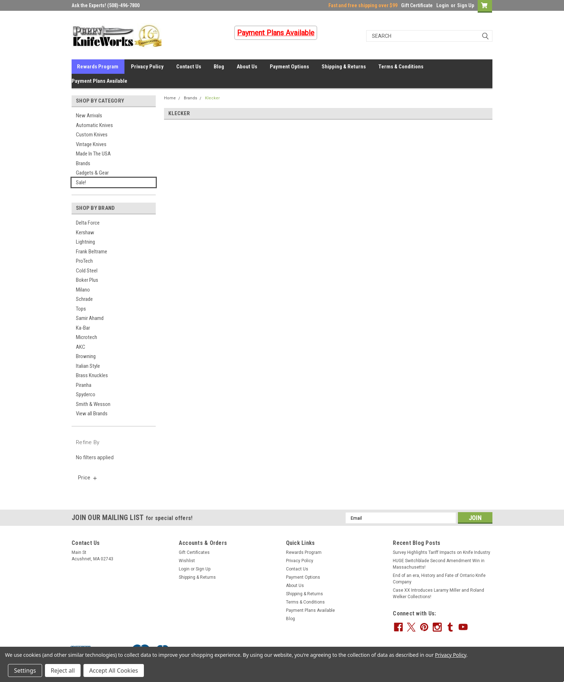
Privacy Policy (147, 66)
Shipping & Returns (344, 66)
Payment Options (289, 66)
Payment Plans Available (99, 81)
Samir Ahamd (90, 318)
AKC (80, 347)
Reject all (63, 670)
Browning (86, 356)
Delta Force (88, 223)
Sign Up (465, 5)
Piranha (83, 385)
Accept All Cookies (113, 670)
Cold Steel (86, 270)
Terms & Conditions (400, 66)
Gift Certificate (417, 5)
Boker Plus (87, 280)
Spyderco (85, 394)
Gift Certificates (194, 552)
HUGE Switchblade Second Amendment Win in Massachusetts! (439, 564)
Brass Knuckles (92, 375)
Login (442, 5)
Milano (83, 289)
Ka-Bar (83, 328)
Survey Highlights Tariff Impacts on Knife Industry (441, 552)
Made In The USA (93, 153)
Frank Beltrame (91, 251)
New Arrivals (89, 115)
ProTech (84, 261)
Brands (83, 163)
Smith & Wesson (93, 404)
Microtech (86, 337)
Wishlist (187, 560)
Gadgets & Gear (92, 173)
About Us (247, 66)
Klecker (212, 98)
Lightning (85, 242)
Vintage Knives (91, 144)
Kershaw (85, 232)
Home (170, 98)
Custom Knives (92, 134)
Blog (219, 66)
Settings (25, 670)
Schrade (84, 299)
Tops (81, 309)
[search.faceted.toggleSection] (88, 477)
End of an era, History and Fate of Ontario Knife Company (439, 578)
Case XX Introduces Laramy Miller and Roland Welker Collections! (438, 593)
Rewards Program (97, 66)
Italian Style (88, 366)
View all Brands (92, 413)
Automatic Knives (94, 125)
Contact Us (188, 66)
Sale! (81, 182)
